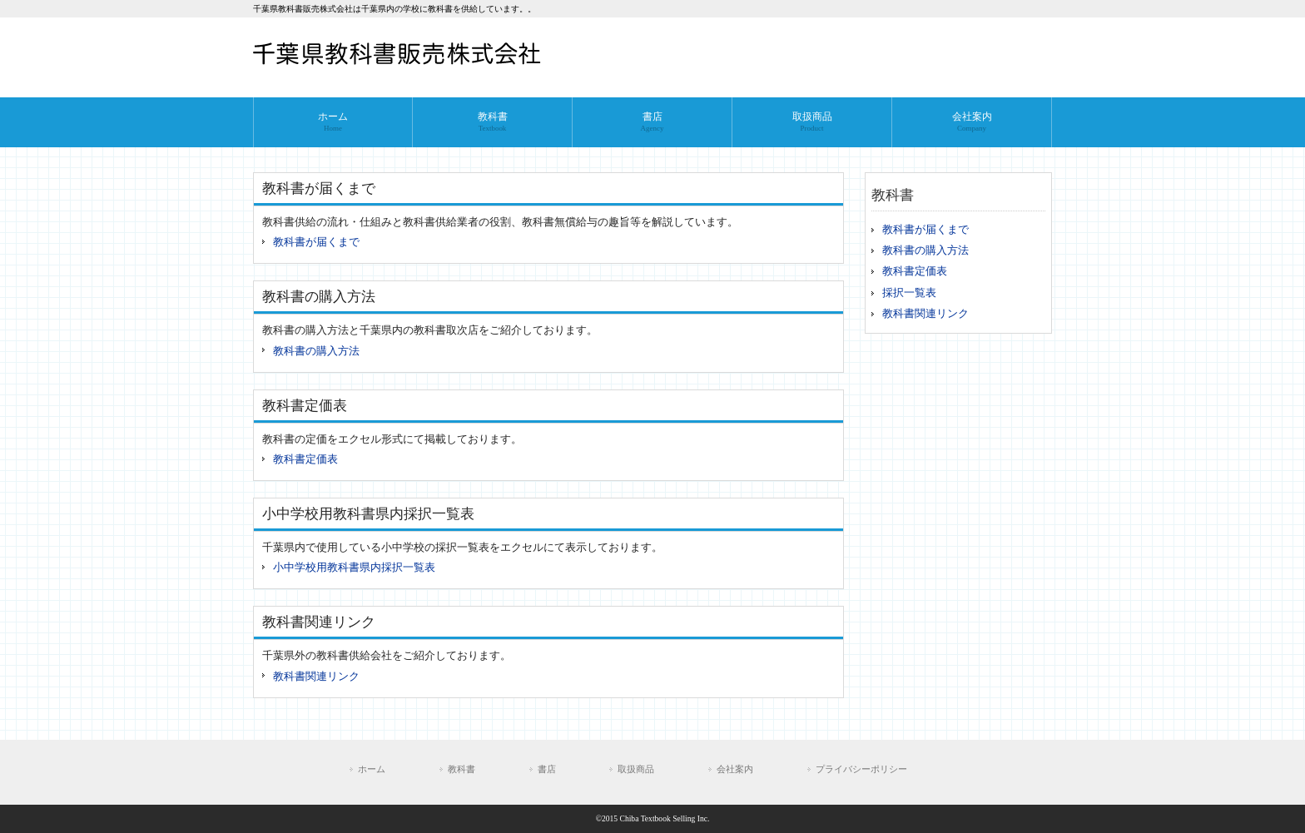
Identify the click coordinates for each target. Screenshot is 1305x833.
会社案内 (735, 769)
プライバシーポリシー (861, 769)
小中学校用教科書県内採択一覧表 (354, 567)
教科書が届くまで (316, 242)
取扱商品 (636, 769)
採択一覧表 (909, 293)
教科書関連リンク (316, 676)
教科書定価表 (305, 459)
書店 (547, 769)
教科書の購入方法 (316, 351)
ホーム (371, 769)
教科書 (461, 769)
